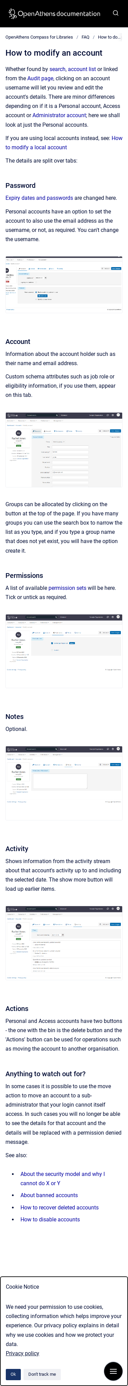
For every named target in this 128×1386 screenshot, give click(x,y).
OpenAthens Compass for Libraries (39, 37)
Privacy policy (22, 1353)
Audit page (40, 78)
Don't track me (42, 1374)
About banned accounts (49, 1195)
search (57, 69)
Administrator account (59, 115)
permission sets (67, 588)
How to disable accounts (50, 1219)
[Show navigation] (113, 1371)
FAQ (85, 37)
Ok (13, 1374)
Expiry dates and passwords (39, 198)
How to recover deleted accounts (59, 1207)
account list (82, 69)
